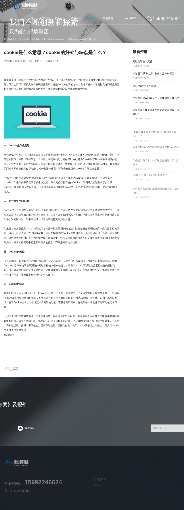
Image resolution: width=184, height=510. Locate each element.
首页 (30, 18)
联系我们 (108, 18)
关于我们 (44, 18)
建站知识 (40, 39)
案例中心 (60, 18)
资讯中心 (92, 18)
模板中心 (76, 18)
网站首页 (16, 39)
